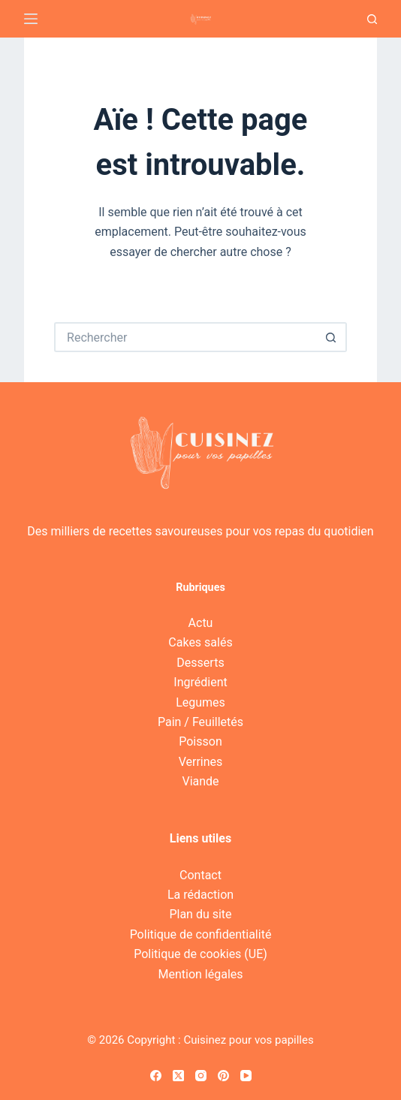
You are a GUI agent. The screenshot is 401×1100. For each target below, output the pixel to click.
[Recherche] (372, 19)
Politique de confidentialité (201, 934)
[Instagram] (201, 1075)
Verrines (201, 762)
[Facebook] (155, 1075)
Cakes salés (200, 642)
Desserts (200, 662)
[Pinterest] (223, 1075)
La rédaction (200, 895)
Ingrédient (200, 682)
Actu (200, 623)
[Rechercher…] (185, 337)
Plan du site (200, 914)
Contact (200, 875)
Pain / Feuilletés (200, 722)
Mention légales (200, 974)
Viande (200, 781)
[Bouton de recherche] (332, 337)
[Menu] (31, 19)
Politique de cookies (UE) (200, 954)
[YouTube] (246, 1075)
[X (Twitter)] (178, 1075)
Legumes (200, 702)
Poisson (200, 741)
